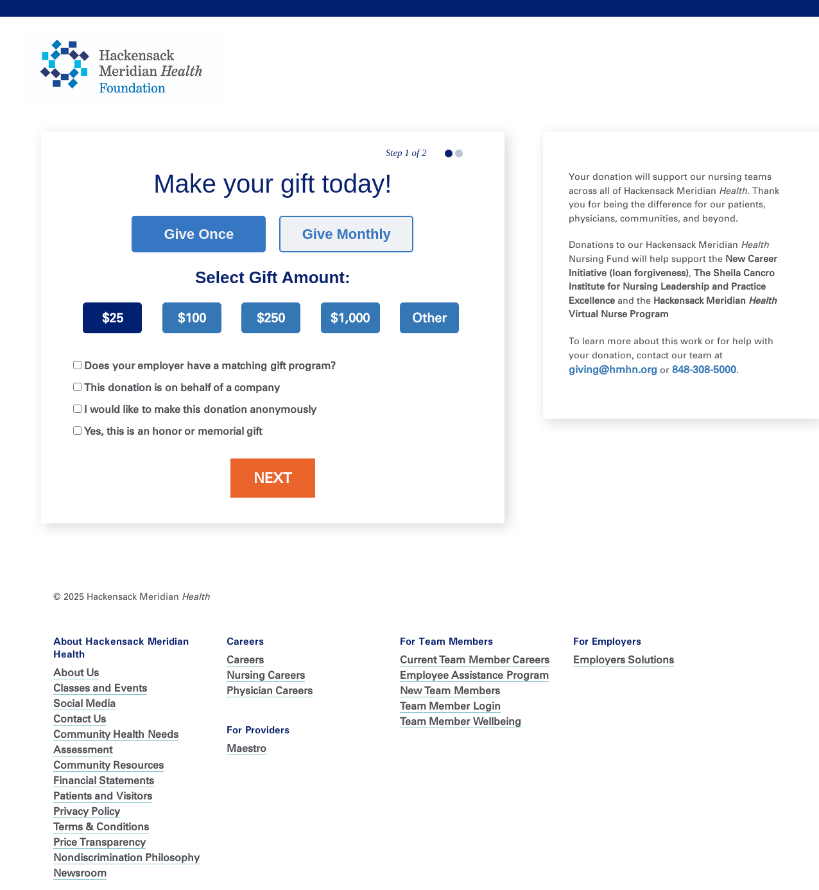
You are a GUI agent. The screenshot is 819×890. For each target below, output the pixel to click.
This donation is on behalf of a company (182, 382)
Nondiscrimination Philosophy (126, 851)
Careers (245, 653)
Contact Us (79, 712)
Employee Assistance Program (474, 669)
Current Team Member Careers (474, 653)
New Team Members (450, 684)
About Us (76, 666)
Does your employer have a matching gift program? (210, 360)
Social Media (84, 697)
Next (272, 472)
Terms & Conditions (101, 820)
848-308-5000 (704, 363)
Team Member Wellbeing (460, 715)
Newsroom (80, 866)
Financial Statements (103, 774)
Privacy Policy (86, 805)
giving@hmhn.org (613, 363)
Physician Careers (270, 684)
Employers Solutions (623, 653)
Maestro (246, 742)
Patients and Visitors (102, 789)
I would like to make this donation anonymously (200, 403)
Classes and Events (100, 682)
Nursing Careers (266, 669)
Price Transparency (99, 836)
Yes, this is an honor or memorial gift (173, 425)
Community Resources (108, 759)
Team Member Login (450, 700)
